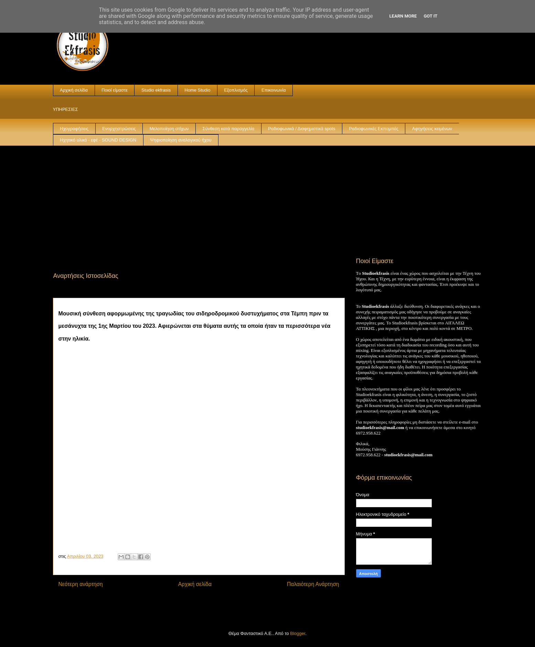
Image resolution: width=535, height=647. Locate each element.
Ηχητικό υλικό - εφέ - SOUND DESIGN (98, 140)
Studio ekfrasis (156, 90)
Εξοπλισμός (236, 90)
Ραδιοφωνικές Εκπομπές (373, 128)
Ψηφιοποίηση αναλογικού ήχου (180, 140)
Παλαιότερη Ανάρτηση (313, 584)
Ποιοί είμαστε (114, 90)
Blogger (297, 633)
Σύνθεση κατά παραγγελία (228, 128)
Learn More (403, 16)
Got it (430, 16)
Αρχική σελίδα (74, 90)
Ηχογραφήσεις (74, 128)
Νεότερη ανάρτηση (80, 584)
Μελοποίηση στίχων (169, 128)
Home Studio (197, 90)
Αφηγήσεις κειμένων (432, 128)
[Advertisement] (267, 197)
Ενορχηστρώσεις (119, 128)
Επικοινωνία (273, 90)
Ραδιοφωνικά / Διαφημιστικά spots (301, 128)
